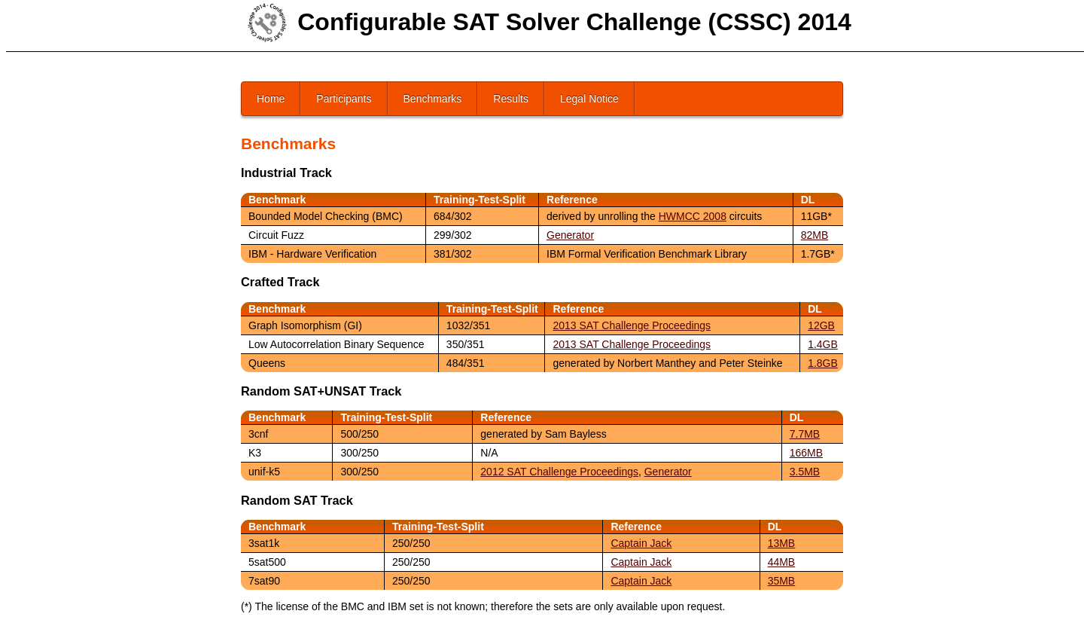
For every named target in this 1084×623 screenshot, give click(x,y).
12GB (821, 325)
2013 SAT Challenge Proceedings (632, 325)
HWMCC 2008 (692, 216)
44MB (782, 562)
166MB (806, 453)
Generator (570, 235)
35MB (782, 581)
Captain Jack (641, 543)
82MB (815, 235)
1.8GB (823, 363)
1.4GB (823, 344)
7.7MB (805, 434)
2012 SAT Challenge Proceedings (559, 472)
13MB (782, 543)
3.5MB (805, 472)
